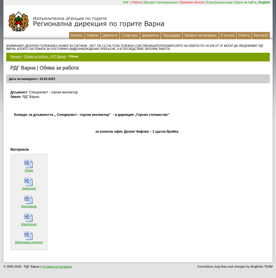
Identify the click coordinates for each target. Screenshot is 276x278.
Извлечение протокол (29, 242)
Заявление (29, 188)
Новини (93, 35)
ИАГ (126, 2)
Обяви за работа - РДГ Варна (45, 56)
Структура (130, 35)
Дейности (110, 35)
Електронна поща (219, 2)
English (264, 2)
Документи (150, 35)
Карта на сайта (245, 2)
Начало (77, 35)
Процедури (171, 35)
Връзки (149, 2)
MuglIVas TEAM (262, 266)
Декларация (29, 206)
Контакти (261, 35)
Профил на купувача (201, 35)
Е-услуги (227, 35)
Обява (29, 170)
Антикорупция (167, 2)
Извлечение (28, 224)
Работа (137, 2)
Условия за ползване (57, 266)
